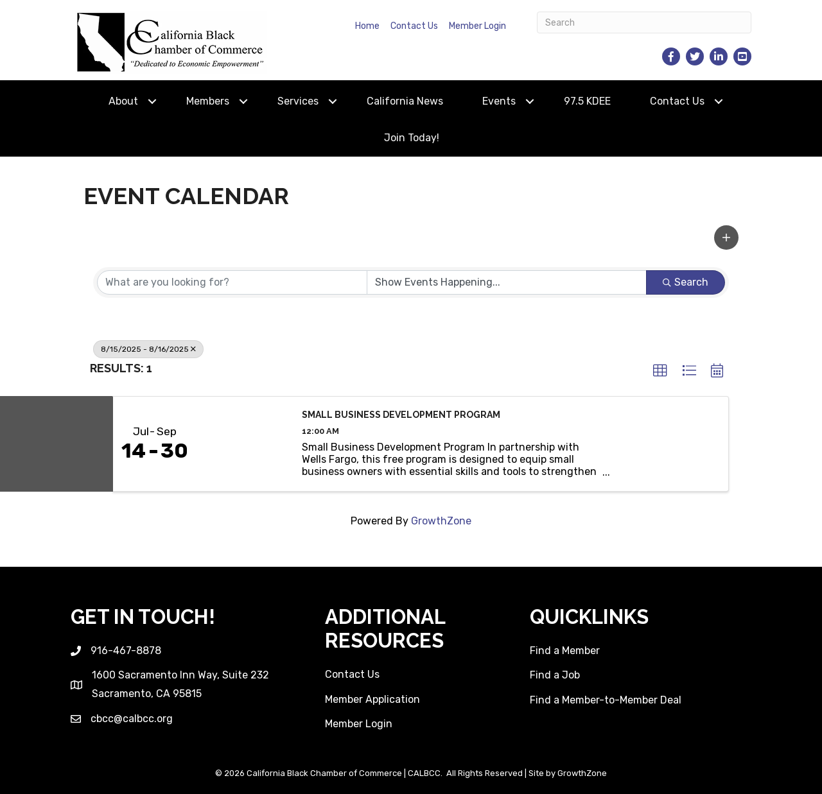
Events (499, 101)
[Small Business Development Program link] (243, 444)
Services (298, 101)
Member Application (372, 699)
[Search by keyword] (232, 282)
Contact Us (414, 26)
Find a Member (565, 650)
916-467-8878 (126, 650)
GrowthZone (441, 521)
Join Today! (411, 138)
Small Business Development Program (401, 415)
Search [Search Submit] (685, 282)
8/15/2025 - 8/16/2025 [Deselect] (148, 349)
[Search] (644, 22)
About (123, 101)
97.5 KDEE (587, 101)
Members (207, 101)
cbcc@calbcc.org (132, 718)
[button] (726, 237)
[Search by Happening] (507, 282)
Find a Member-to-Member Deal (605, 700)
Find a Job (555, 675)
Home (367, 26)
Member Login (477, 26)
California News (405, 101)
